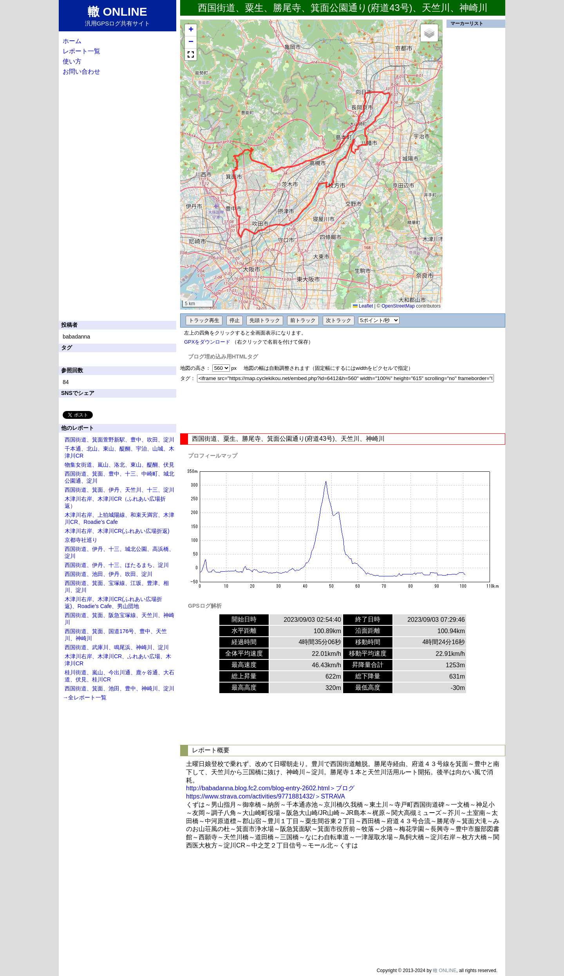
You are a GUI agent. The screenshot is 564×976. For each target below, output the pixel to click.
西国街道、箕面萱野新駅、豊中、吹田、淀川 (119, 439)
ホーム (72, 41)
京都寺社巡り (81, 540)
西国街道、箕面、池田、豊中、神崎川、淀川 (119, 688)
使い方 (72, 61)
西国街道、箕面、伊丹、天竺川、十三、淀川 (119, 490)
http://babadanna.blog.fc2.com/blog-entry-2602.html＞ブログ (270, 788)
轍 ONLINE (444, 970)
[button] (191, 30)
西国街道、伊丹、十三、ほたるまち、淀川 (117, 565)
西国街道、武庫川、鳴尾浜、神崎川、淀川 (117, 647)
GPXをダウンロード (207, 342)
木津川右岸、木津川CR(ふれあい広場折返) (117, 531)
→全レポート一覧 (85, 697)
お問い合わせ (81, 71)
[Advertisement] (342, 408)
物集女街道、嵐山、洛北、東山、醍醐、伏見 (119, 465)
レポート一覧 (81, 51)
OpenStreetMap (398, 306)
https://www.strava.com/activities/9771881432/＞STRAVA (265, 796)
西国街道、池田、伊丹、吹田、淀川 (108, 574)
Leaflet (363, 306)
